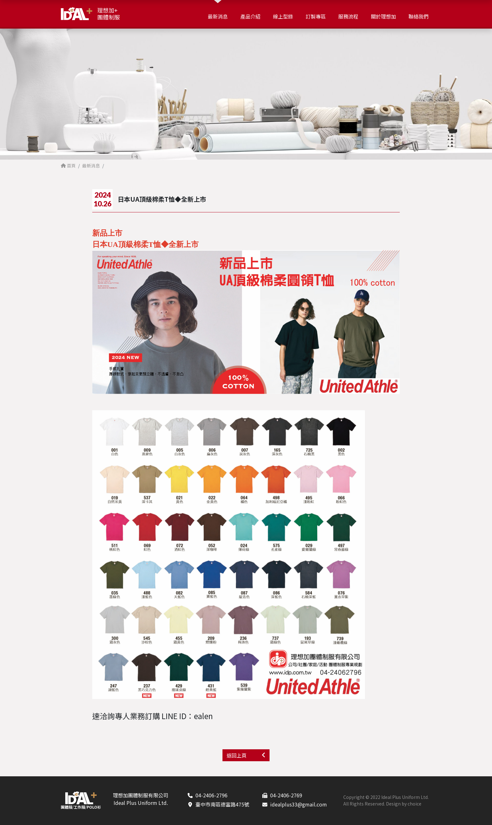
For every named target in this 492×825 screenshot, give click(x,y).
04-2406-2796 (211, 795)
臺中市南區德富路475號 (222, 804)
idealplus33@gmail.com (298, 804)
